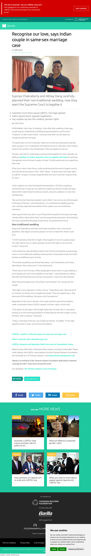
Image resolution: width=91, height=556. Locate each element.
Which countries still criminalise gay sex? (30, 339)
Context (11, 7)
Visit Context (81, 8)
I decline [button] (62, 549)
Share (19, 395)
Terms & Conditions (9, 543)
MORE (45, 409)
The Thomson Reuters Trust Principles (40, 369)
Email (70, 395)
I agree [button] (54, 549)
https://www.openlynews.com (61, 355)
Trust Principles (39, 543)
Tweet (36, 395)
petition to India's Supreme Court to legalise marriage (43, 157)
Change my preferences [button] (75, 549)
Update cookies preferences (9, 555)
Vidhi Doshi (18, 50)
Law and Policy (32, 379)
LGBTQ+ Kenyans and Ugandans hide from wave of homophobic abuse (42, 344)
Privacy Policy (25, 543)
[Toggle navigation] (87, 8)
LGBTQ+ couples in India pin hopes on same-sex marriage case (39, 334)
